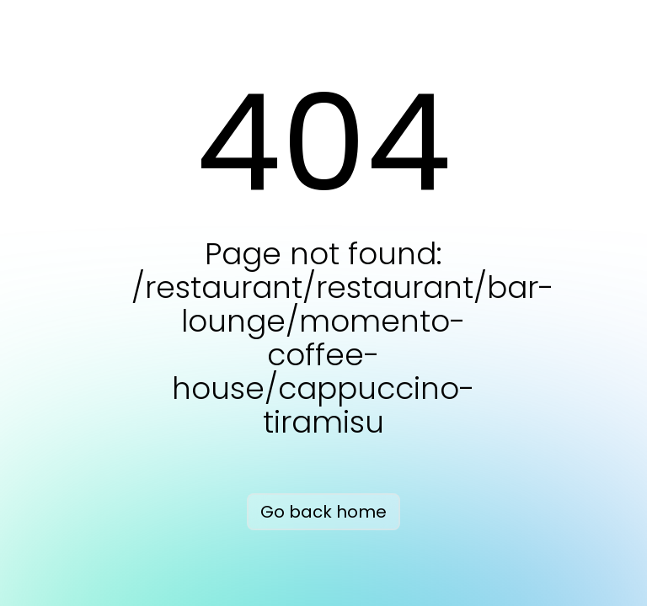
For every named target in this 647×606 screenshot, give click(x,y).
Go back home (323, 512)
